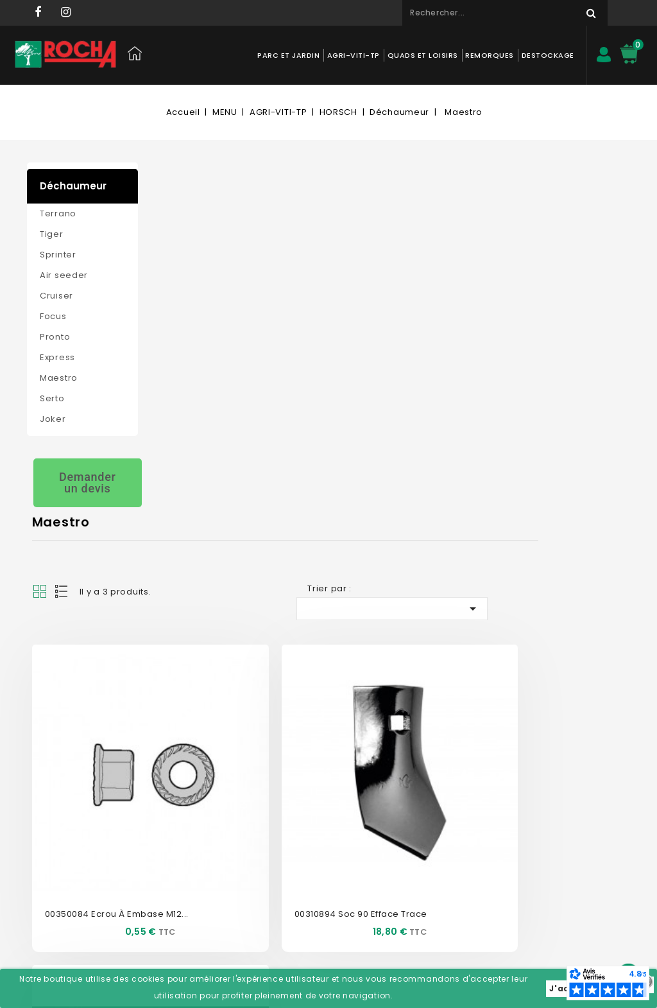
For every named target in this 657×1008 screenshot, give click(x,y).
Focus (53, 316)
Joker (53, 419)
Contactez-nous (192, 766)
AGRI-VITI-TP (353, 55)
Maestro (59, 378)
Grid (158, 240)
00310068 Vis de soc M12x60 (553, 451)
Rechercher (585, 13)
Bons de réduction (313, 862)
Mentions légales (193, 843)
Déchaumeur (73, 186)
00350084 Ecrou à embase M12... (235, 451)
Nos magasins (188, 785)
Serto (52, 398)
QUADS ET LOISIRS (422, 55)
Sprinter (58, 254)
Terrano (58, 213)
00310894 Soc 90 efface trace (394, 451)
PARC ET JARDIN (288, 55)
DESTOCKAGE (547, 55)
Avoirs (288, 824)
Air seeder (64, 275)
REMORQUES (489, 55)
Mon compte (308, 737)
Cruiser (56, 296)
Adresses (294, 843)
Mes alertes (299, 881)
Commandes (302, 804)
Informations (427, 737)
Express (57, 357)
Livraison (176, 862)
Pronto (55, 337)
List (181, 240)
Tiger (52, 234)
